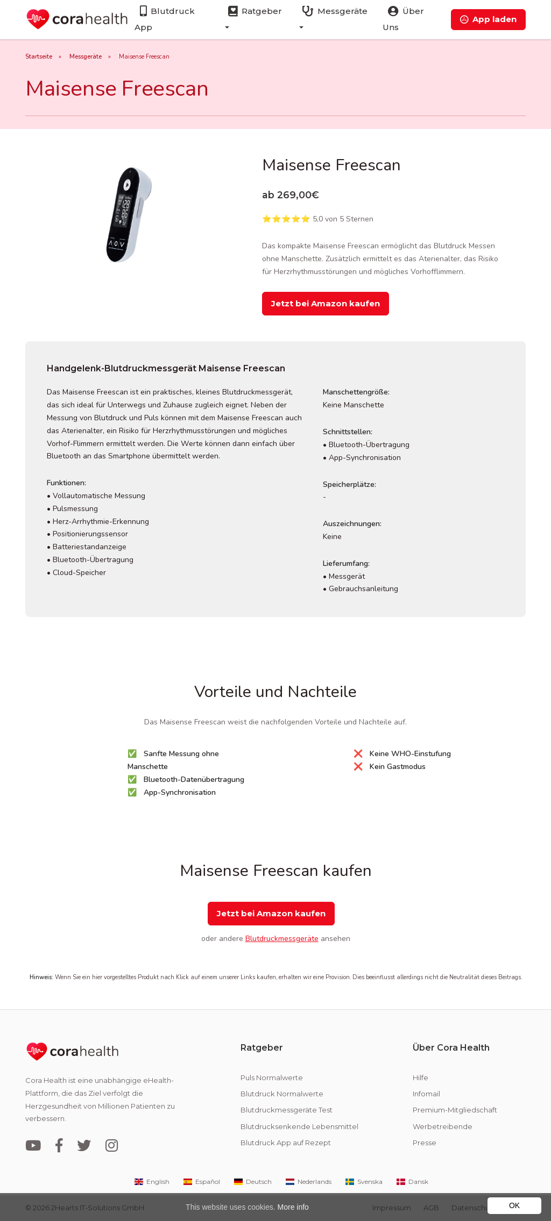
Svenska (363, 1181)
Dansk (411, 1181)
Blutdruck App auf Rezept (286, 1142)
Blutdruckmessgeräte (282, 938)
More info (293, 1207)
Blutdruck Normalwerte (282, 1093)
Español (201, 1181)
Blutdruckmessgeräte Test (287, 1109)
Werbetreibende (442, 1126)
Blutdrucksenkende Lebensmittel (299, 1126)
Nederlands (307, 1181)
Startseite (38, 57)
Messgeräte (85, 57)
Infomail (426, 1093)
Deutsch (252, 1181)
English (151, 1181)
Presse (424, 1142)
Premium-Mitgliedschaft (455, 1109)
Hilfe (420, 1077)
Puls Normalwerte (272, 1077)
